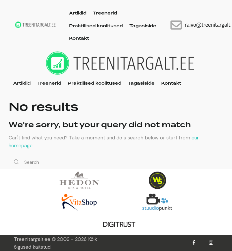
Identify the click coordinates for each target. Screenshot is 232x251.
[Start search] (16, 162)
